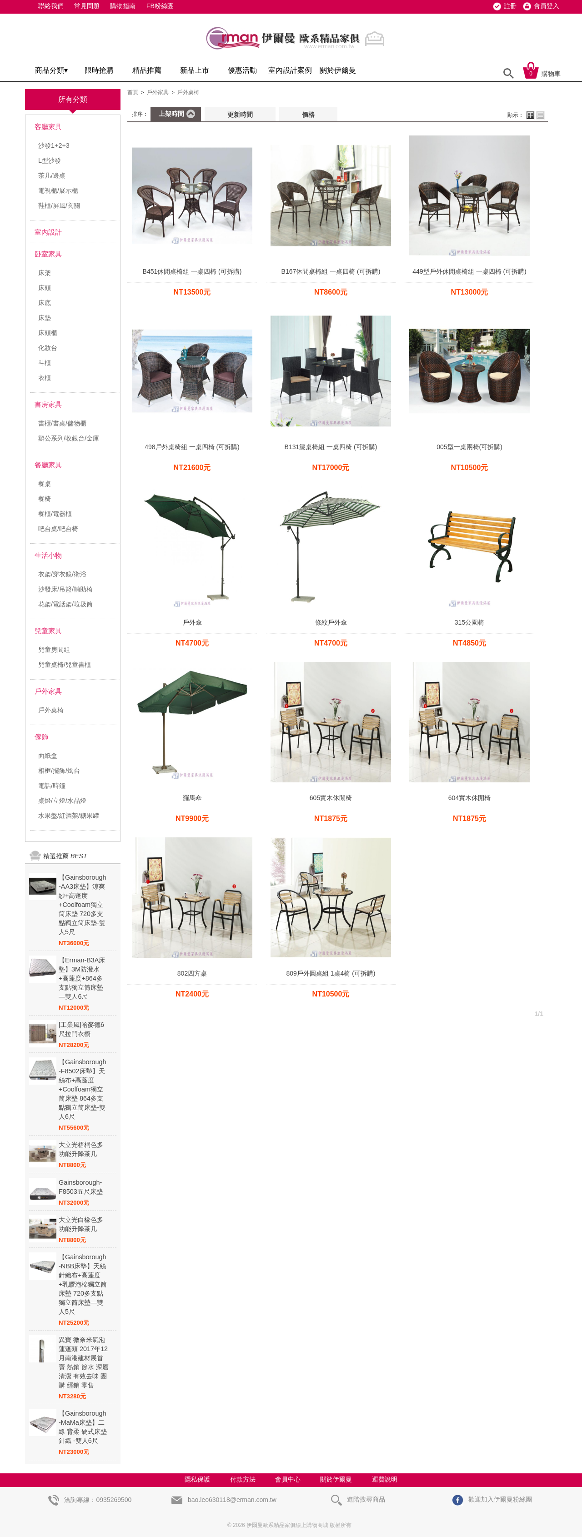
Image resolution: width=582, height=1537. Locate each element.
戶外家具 (158, 92)
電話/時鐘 (51, 785)
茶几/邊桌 (51, 175)
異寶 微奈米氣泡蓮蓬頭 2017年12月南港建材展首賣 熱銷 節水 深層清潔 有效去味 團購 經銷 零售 (84, 1362)
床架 (44, 272)
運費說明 (384, 1479)
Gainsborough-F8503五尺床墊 (81, 1187)
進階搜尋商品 (358, 1499)
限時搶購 (99, 70)
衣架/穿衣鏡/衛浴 (62, 574)
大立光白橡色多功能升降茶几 (81, 1224)
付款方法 (243, 1479)
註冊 (510, 6)
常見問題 (87, 6)
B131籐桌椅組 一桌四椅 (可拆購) (331, 447)
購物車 (542, 73)
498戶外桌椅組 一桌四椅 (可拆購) (192, 447)
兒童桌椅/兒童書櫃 (64, 664)
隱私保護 (197, 1479)
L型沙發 (49, 160)
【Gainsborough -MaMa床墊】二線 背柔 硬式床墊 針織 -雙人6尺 (83, 1427)
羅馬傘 (192, 797)
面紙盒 (47, 755)
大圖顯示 (530, 115)
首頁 (132, 92)
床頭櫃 (47, 332)
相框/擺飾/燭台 (59, 770)
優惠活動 (242, 70)
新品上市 (194, 70)
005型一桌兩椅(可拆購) (469, 447)
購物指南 (122, 6)
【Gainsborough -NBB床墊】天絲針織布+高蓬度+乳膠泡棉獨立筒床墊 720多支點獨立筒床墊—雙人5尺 (83, 1284)
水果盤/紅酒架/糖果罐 (68, 815)
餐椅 (44, 498)
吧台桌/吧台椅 (58, 528)
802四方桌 (192, 973)
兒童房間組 (54, 649)
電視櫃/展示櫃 (58, 190)
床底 (44, 302)
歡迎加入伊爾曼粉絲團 (492, 1499)
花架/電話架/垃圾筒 (65, 604)
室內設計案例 (290, 70)
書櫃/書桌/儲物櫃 (62, 423)
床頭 (44, 287)
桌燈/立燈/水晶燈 (62, 800)
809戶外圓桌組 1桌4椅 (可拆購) (330, 973)
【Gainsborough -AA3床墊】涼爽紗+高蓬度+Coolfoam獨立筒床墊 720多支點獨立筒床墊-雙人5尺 (82, 905)
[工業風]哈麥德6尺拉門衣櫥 (81, 1029)
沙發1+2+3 (54, 145)
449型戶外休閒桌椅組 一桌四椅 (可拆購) (469, 271)
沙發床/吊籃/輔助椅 (65, 589)
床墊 (44, 317)
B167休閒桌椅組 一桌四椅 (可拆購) (331, 271)
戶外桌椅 (51, 710)
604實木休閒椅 (469, 797)
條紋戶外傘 (331, 622)
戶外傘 (192, 622)
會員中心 (288, 1479)
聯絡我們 (51, 6)
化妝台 (47, 347)
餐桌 (44, 483)
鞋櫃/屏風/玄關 (59, 205)
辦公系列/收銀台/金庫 (68, 438)
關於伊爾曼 (338, 70)
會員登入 (546, 6)
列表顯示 (540, 115)
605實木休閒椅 (331, 797)
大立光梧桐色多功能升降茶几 (81, 1149)
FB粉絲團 (160, 6)
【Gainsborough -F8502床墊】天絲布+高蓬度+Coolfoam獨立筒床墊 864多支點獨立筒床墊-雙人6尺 (82, 1089)
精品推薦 (146, 70)
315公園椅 (469, 622)
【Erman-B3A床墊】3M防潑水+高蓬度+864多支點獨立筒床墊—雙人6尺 (82, 978)
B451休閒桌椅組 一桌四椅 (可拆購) (192, 271)
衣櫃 (44, 377)
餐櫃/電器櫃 (55, 513)
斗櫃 (44, 362)
